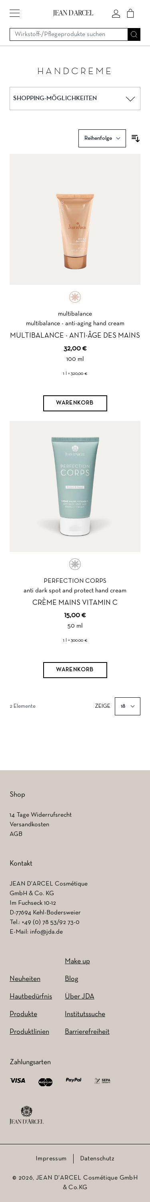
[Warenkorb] (75, 403)
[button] (15, 13)
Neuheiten (25, 979)
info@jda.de (46, 932)
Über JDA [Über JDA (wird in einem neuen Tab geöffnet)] (79, 996)
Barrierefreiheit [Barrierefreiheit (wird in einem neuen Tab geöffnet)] (87, 1032)
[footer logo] (27, 1115)
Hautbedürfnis (31, 996)
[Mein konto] (116, 13)
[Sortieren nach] (102, 138)
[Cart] (130, 13)
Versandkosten (29, 825)
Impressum (51, 1159)
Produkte (23, 1014)
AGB (16, 834)
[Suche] (134, 34)
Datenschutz (97, 1159)
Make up (77, 961)
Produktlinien (29, 1032)
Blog (71, 979)
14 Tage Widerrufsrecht (41, 815)
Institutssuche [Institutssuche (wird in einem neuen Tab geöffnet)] (85, 1014)
